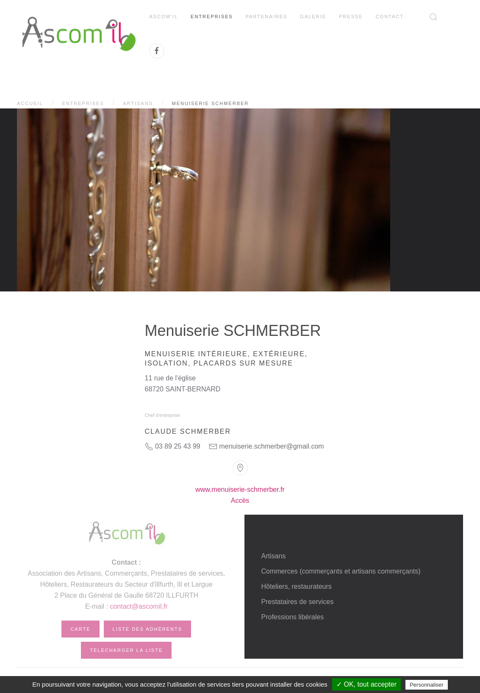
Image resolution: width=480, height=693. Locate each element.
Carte (80, 629)
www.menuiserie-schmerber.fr (240, 489)
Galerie (313, 16)
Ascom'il (163, 16)
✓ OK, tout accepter (366, 684)
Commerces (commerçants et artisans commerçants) (341, 571)
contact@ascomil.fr (138, 606)
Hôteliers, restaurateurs (296, 586)
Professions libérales (292, 617)
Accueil (30, 103)
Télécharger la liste (126, 650)
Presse (351, 16)
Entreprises (212, 16)
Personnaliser (427, 685)
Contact (390, 16)
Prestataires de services (297, 601)
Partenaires (267, 16)
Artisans (138, 103)
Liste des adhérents (148, 629)
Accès (240, 500)
